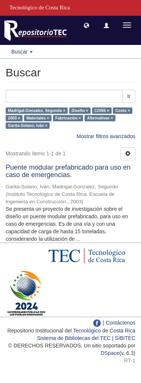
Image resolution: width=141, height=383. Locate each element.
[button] (86, 25)
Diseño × (79, 110)
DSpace (110, 353)
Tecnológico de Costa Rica (104, 331)
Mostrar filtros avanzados (106, 136)
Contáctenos (120, 323)
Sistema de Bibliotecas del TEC (74, 338)
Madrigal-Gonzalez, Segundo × (36, 110)
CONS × (101, 110)
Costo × (122, 110)
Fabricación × (68, 118)
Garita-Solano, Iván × (27, 125)
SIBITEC (125, 338)
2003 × (14, 118)
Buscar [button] (22, 52)
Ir (128, 96)
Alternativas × (100, 118)
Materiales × (37, 118)
